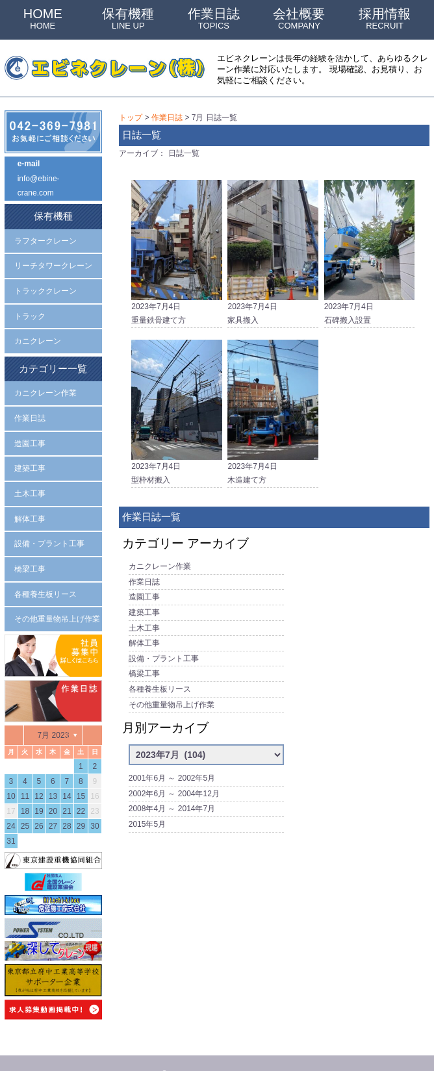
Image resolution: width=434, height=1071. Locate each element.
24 (10, 802)
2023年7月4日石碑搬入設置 (369, 248)
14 (66, 772)
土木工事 (144, 615)
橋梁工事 (144, 658)
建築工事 (144, 602)
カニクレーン (37, 330)
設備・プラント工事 (164, 644)
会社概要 (299, 18)
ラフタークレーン (45, 235)
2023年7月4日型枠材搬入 (176, 408)
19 (38, 787)
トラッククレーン (45, 283)
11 (25, 772)
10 (10, 772)
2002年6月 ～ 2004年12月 (174, 772)
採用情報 (385, 18)
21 (66, 787)
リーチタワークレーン (53, 259)
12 (38, 772)
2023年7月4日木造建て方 (272, 408)
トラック (29, 307)
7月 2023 (54, 711)
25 (25, 802)
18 (25, 787)
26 (38, 802)
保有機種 (128, 18)
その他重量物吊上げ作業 (171, 686)
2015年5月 (147, 800)
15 (81, 772)
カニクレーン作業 (160, 559)
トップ (130, 116)
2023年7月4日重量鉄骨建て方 (176, 248)
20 (53, 787)
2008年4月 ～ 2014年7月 (172, 786)
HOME (42, 18)
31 (10, 817)
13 (53, 772)
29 (81, 802)
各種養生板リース (160, 672)
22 (81, 787)
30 (94, 802)
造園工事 (144, 587)
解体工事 (144, 630)
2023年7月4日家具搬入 (272, 248)
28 (66, 802)
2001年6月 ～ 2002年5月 (172, 757)
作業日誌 (214, 18)
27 (53, 802)
